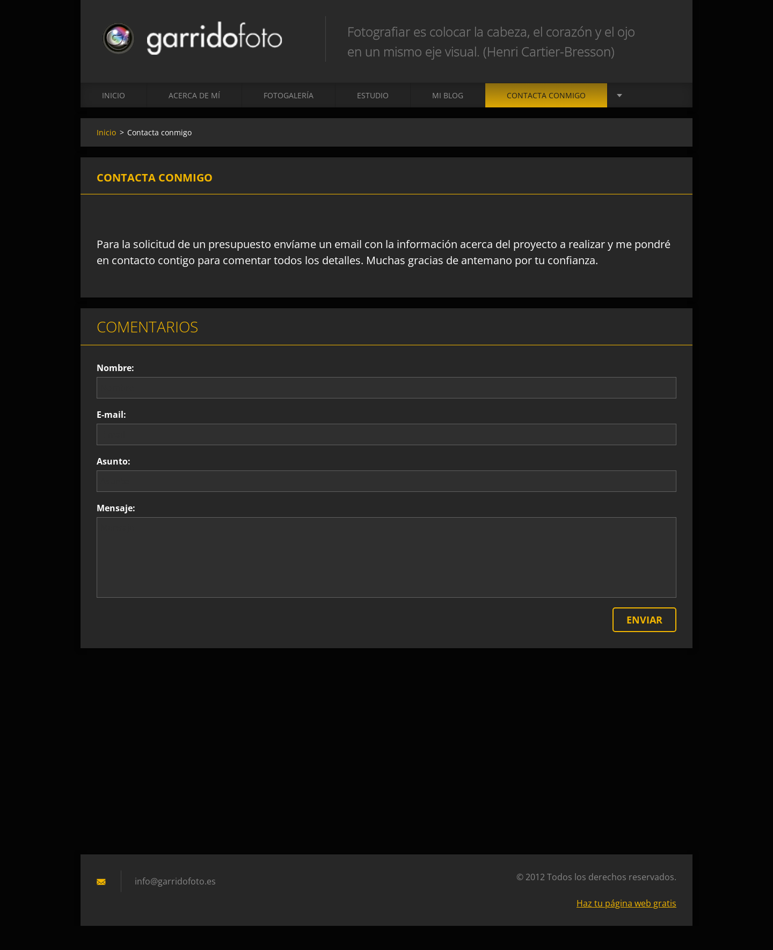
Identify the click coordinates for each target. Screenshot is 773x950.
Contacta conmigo (546, 95)
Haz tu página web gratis (626, 903)
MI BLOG (447, 95)
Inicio (113, 95)
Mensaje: (116, 508)
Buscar (664, 31)
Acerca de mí (194, 95)
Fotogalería (288, 95)
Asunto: (113, 461)
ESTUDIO (373, 95)
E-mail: (111, 414)
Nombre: (115, 368)
